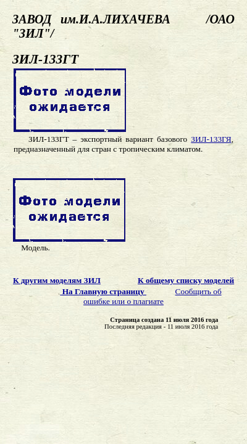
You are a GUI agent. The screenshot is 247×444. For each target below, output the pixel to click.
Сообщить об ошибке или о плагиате (152, 296)
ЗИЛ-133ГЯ (211, 139)
